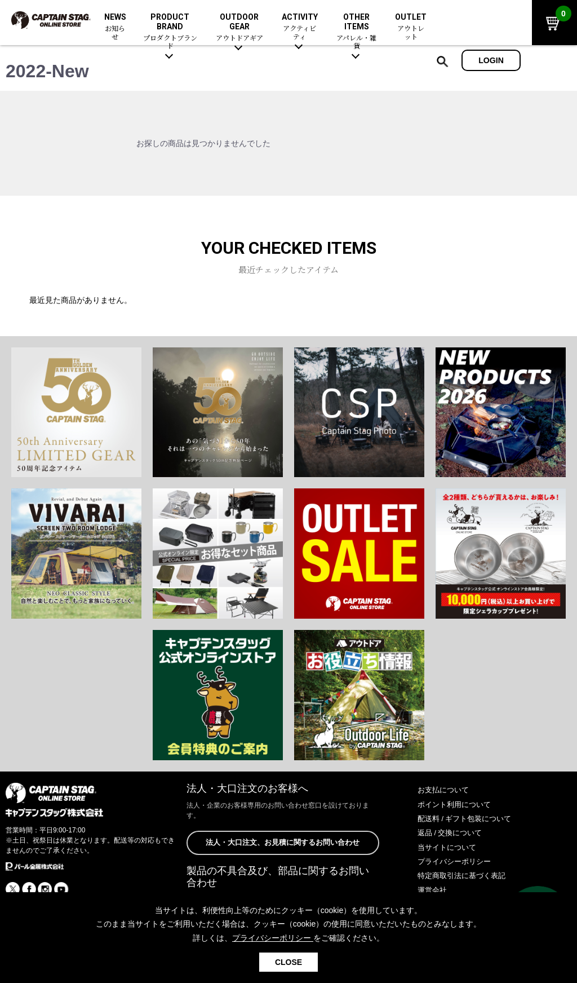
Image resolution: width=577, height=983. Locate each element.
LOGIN (491, 60)
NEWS (115, 27)
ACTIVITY (300, 27)
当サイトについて (449, 847)
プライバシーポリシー (457, 861)
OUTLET (411, 27)
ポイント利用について (457, 804)
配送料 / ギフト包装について (468, 818)
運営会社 (433, 889)
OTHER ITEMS (357, 31)
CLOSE (288, 962)
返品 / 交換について (452, 832)
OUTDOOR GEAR (239, 27)
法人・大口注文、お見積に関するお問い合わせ (283, 843)
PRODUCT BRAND (170, 31)
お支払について (445, 789)
